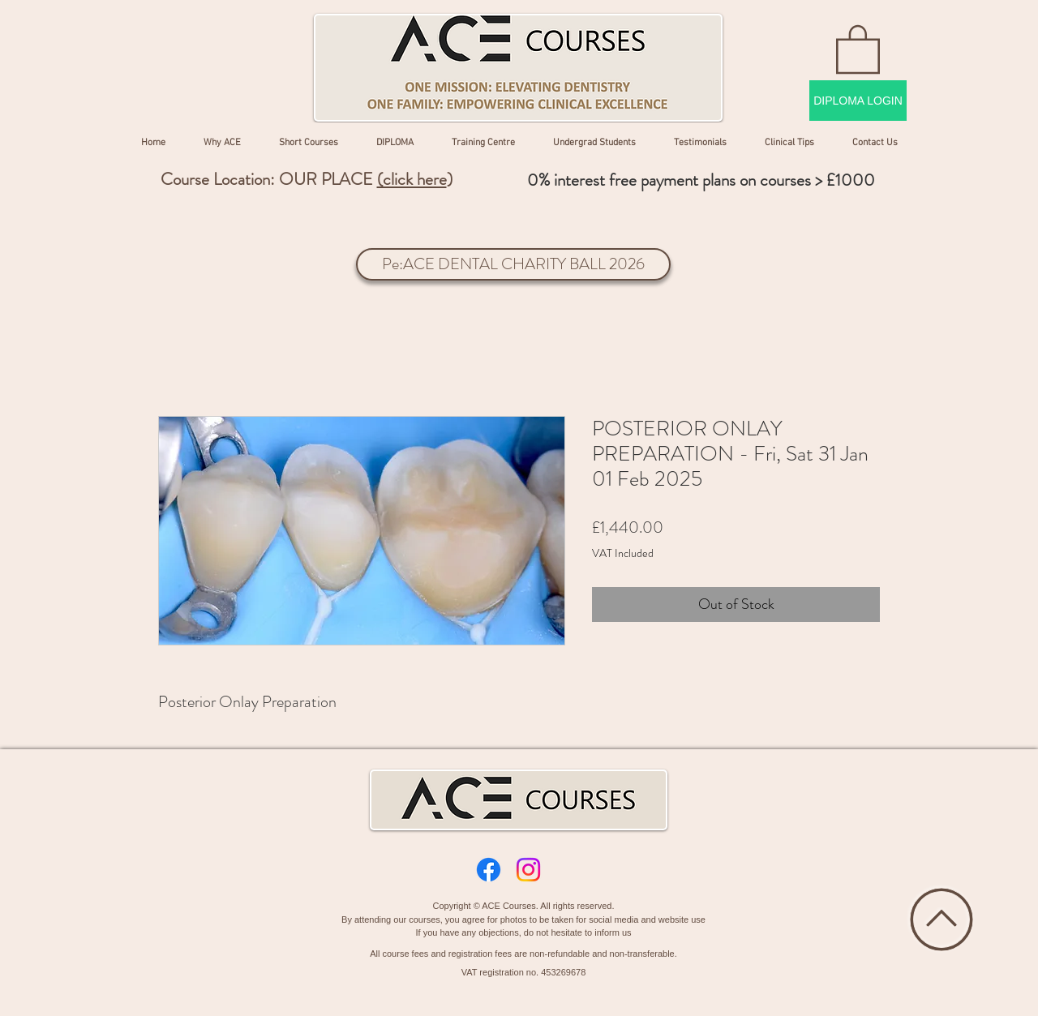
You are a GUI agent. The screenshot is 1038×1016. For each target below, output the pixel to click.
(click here (412, 179)
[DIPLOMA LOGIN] (858, 100)
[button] (858, 48)
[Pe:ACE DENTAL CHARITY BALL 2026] (513, 264)
